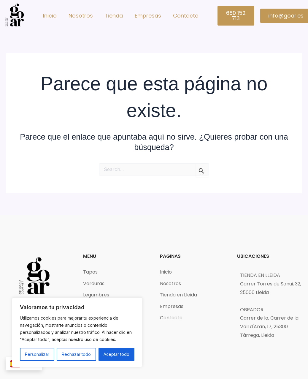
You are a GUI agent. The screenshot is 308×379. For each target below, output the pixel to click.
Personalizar (37, 354)
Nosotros (81, 15)
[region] (77, 332)
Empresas (148, 15)
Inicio (50, 15)
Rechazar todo (76, 354)
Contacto (186, 15)
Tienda (114, 15)
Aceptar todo (116, 354)
